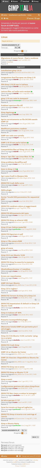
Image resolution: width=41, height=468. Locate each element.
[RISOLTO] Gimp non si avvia (12, 367)
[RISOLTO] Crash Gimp (10, 345)
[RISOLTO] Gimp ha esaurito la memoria (17, 262)
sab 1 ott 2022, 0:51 (25, 60)
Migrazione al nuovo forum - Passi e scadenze (19, 58)
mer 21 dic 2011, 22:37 (28, 395)
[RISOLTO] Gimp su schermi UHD (14, 220)
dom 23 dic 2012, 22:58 (28, 308)
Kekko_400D (17, 285)
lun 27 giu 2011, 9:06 (28, 409)
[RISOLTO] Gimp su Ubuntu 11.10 (14, 372)
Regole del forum (7, 41)
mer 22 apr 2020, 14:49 (29, 100)
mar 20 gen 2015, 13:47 (26, 236)
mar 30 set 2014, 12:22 (26, 250)
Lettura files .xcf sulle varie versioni (16, 91)
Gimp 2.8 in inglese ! (9, 289)
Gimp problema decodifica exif (14, 162)
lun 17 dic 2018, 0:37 (25, 164)
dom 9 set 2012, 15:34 (25, 331)
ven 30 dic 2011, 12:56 (25, 388)
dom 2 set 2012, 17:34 (27, 340)
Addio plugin (6, 190)
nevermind (17, 72)
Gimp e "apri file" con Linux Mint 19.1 (16, 156)
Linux (4, 37)
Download (24, 1)
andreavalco (17, 243)
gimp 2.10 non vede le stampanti (14, 98)
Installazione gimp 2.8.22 (11, 70)
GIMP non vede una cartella (12, 135)
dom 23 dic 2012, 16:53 (26, 315)
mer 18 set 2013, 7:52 (25, 264)
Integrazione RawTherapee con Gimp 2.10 (18, 77)
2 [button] (24, 51)
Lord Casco (17, 418)
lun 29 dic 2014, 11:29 (29, 243)
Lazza (15, 60)
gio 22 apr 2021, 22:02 (26, 79)
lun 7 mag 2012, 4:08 (26, 369)
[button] (26, 51)
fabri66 (16, 79)
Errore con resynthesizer (11, 276)
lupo (15, 208)
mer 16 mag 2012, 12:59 (29, 354)
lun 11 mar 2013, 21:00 (29, 285)
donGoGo (17, 308)
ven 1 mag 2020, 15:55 (26, 93)
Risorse (14, 1)
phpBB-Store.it (26, 464)
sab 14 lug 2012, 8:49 (25, 347)
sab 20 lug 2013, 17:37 (25, 278)
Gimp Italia (10, 62)
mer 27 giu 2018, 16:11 (27, 171)
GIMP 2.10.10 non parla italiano (14, 142)
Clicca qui (5, 28)
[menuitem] (39, 15)
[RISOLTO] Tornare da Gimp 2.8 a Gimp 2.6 (18, 296)
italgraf (16, 124)
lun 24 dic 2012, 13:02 (25, 298)
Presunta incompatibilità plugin (14, 320)
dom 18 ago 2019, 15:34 (26, 130)
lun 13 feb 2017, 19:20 (24, 192)
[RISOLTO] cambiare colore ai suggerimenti (18, 206)
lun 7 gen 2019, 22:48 (26, 158)
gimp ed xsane (7, 248)
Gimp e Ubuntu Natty (10, 423)
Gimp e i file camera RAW (11, 241)
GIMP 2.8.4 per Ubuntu (10, 283)
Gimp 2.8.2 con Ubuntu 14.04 (13, 255)
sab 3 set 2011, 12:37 (25, 402)
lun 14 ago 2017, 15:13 (25, 185)
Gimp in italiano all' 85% (11, 313)
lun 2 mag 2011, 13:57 (28, 425)
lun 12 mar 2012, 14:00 (29, 374)
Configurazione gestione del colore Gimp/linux (20, 386)
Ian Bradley (35, 460)
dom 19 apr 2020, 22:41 (26, 107)
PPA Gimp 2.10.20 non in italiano (14, 84)
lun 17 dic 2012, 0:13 (25, 322)
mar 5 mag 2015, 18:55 (29, 229)
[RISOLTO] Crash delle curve (12, 183)
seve (15, 192)
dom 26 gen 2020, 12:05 (27, 124)
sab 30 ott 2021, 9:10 (28, 72)
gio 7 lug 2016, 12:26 (24, 208)
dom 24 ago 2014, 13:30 (26, 257)
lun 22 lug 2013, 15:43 (25, 271)
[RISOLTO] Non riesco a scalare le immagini (18, 393)
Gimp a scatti (6, 379)
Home (5, 1)
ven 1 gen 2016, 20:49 (25, 222)
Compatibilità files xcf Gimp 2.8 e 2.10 (16, 149)
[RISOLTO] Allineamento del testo (15, 213)
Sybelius (16, 369)
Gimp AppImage (7, 112)
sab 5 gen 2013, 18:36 (25, 291)
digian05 (16, 178)
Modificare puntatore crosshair (14, 128)
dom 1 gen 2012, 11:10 (25, 381)
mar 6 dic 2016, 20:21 (26, 201)
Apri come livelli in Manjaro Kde (14, 176)
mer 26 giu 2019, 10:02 (27, 137)
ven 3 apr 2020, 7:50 (26, 114)
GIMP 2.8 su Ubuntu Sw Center (13, 352)
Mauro (16, 264)
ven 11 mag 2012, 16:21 (29, 362)
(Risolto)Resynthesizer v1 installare (15, 269)
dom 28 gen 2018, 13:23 (27, 178)
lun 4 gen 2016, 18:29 (25, 215)
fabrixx (16, 222)
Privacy (35, 1)
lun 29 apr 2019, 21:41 (26, 144)
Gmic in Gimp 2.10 (8, 169)
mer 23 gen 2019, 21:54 (27, 151)
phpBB (14, 462)
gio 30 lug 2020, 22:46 (26, 86)
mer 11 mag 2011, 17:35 (29, 418)
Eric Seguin (15, 460)
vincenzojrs (17, 100)
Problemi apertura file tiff (12, 105)
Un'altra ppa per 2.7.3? (10, 400)
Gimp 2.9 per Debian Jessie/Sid (13, 227)
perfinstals (17, 229)
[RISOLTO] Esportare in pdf (12, 234)
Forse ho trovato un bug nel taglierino (16, 407)
